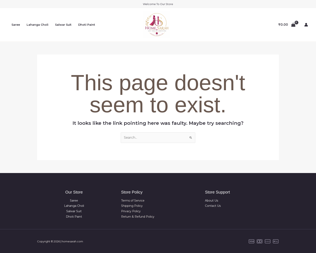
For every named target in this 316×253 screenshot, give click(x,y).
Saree (15, 25)
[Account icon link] (306, 25)
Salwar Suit (60, 25)
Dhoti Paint (83, 25)
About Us (211, 200)
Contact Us (213, 206)
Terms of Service (132, 200)
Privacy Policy (131, 211)
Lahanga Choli (36, 25)
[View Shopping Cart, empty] (286, 24)
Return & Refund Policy (137, 216)
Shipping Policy (132, 206)
